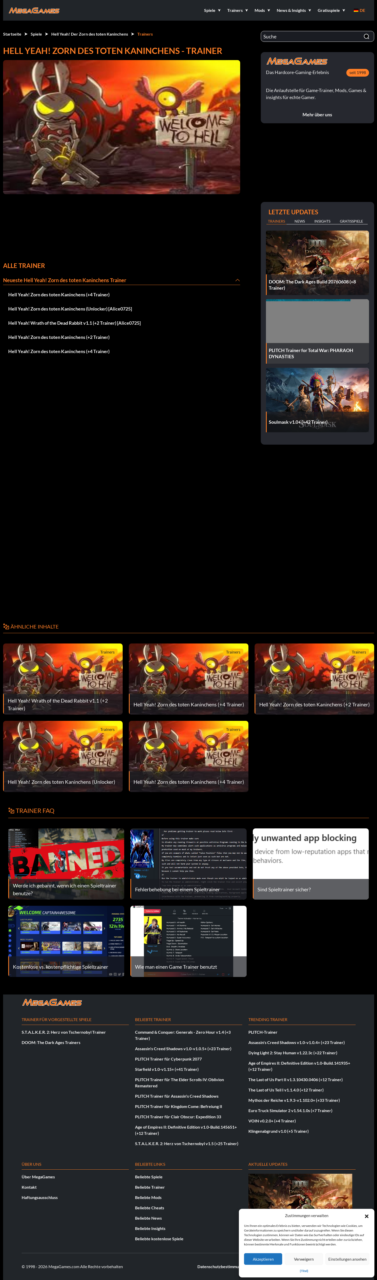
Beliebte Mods (148, 1197)
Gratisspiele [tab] (351, 221)
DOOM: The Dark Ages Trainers (51, 1042)
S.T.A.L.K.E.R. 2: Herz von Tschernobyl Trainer (64, 1032)
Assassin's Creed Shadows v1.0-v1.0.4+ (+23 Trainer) (296, 1042)
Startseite (12, 33)
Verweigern (304, 1259)
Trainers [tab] (276, 221)
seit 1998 (357, 72)
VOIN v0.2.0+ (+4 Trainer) (272, 1120)
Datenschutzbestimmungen (222, 1266)
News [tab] (300, 221)
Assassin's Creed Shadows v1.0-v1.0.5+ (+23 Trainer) (183, 1048)
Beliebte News (148, 1218)
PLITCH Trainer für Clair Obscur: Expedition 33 (178, 1116)
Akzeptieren (263, 1259)
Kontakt (29, 1187)
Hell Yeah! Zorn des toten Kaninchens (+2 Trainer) (59, 337)
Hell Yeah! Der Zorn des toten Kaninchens (89, 33)
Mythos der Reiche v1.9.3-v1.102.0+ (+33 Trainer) (294, 1100)
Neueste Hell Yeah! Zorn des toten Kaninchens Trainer (64, 280)
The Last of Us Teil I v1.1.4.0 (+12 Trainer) (286, 1089)
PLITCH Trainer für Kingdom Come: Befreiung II (178, 1106)
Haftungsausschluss (40, 1197)
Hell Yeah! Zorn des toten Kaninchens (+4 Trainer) (59, 294)
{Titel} (304, 1271)
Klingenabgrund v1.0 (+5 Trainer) (278, 1131)
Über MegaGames (38, 1176)
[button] (366, 1215)
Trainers (145, 33)
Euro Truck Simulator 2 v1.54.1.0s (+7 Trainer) (290, 1110)
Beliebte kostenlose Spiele (159, 1238)
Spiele (36, 33)
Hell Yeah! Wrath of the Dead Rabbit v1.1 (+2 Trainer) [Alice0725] (74, 323)
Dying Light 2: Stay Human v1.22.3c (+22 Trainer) (292, 1052)
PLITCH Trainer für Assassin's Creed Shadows (177, 1096)
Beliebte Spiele (149, 1176)
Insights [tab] (322, 221)
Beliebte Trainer (150, 1187)
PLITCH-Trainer (263, 1032)
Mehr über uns (317, 114)
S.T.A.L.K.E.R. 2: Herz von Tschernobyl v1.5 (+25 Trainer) (186, 1143)
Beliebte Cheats (149, 1207)
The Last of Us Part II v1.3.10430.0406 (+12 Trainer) (295, 1079)
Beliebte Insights (150, 1228)
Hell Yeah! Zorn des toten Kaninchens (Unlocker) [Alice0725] (70, 309)
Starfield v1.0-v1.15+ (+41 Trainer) (167, 1069)
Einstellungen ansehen (347, 1259)
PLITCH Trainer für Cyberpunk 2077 (168, 1058)
